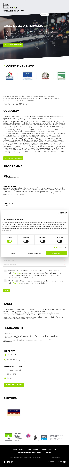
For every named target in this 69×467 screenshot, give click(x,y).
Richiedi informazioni (13, 45)
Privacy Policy (18, 449)
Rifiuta (13, 253)
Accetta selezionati (34, 253)
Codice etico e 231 (49, 449)
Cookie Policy (33, 449)
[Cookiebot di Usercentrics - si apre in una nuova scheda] (59, 213)
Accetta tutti (56, 253)
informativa (16, 273)
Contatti (48, 453)
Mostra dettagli (58, 247)
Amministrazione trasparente (29, 453)
